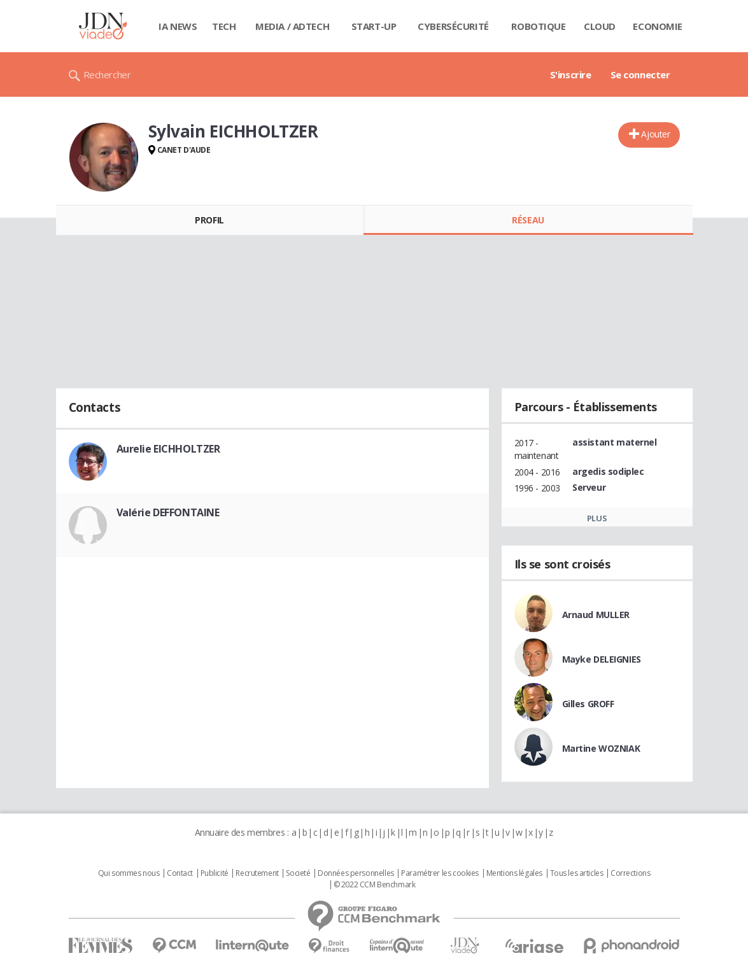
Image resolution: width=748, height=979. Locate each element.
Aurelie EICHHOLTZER (168, 449)
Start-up (374, 26)
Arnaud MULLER (596, 615)
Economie (657, 26)
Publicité (215, 873)
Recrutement (257, 873)
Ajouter (655, 134)
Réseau (528, 220)
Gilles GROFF (588, 704)
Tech (224, 26)
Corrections (630, 873)
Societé (298, 873)
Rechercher (107, 74)
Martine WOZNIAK (601, 748)
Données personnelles (356, 873)
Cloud (600, 26)
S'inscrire (570, 74)
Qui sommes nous (129, 873)
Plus (597, 518)
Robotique (538, 26)
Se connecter (640, 74)
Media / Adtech (292, 26)
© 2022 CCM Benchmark (375, 884)
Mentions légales (514, 873)
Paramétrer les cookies (440, 873)
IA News (178, 26)
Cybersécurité (453, 26)
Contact (180, 873)
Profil (209, 220)
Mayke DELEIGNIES (601, 659)
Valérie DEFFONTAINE (168, 512)
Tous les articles (576, 873)
